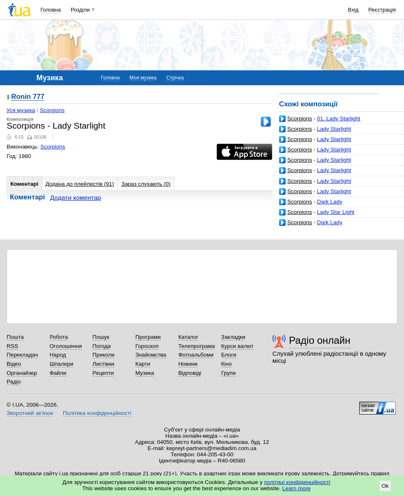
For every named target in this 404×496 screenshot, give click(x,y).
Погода (101, 346)
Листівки (103, 364)
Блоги (228, 355)
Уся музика (21, 110)
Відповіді (190, 373)
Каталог (188, 337)
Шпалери (61, 364)
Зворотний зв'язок (30, 413)
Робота (59, 337)
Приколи (103, 355)
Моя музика (143, 78)
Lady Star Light (335, 212)
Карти (142, 364)
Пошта (15, 337)
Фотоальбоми (196, 355)
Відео (14, 364)
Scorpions (299, 118)
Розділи (80, 10)
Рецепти (103, 373)
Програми (148, 337)
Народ (58, 355)
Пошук (100, 337)
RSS (12, 346)
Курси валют (237, 346)
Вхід (353, 10)
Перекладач (22, 355)
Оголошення (66, 346)
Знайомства (150, 355)
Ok (385, 486)
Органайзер (22, 373)
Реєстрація (382, 10)
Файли (58, 373)
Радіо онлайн (320, 340)
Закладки (233, 337)
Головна (51, 10)
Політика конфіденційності (97, 413)
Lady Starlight (334, 129)
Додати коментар (75, 197)
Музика (144, 373)
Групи (228, 373)
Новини (188, 364)
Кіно (226, 364)
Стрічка (175, 78)
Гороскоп (147, 346)
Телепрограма (196, 346)
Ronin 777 (27, 97)
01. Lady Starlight (339, 118)
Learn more (296, 488)
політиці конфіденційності (297, 482)
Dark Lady (329, 202)
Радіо (14, 382)
